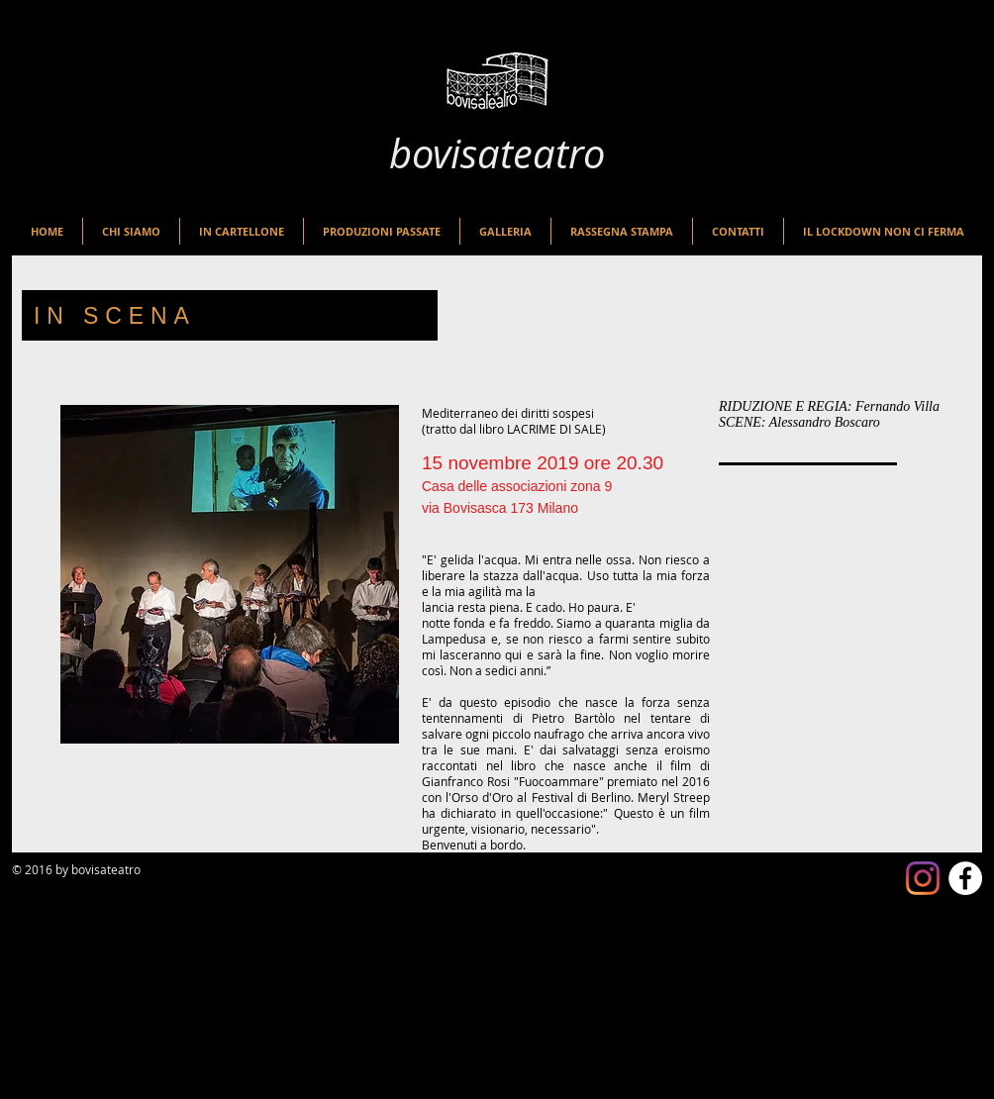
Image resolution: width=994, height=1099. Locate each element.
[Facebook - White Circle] (965, 878)
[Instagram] (923, 878)
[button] (241, 231)
